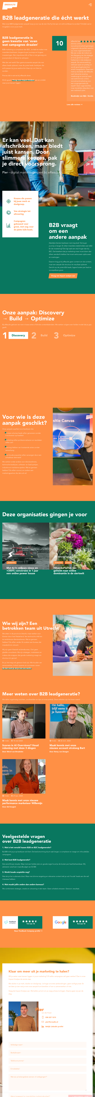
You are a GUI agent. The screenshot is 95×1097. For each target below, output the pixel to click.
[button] (90, 5)
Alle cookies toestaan (80, 1084)
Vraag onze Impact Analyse (23, 80)
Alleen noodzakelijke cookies (80, 1093)
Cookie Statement (46, 1089)
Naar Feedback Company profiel (28, 931)
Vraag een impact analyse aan (63, 276)
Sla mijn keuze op (80, 1089)
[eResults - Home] (10, 6)
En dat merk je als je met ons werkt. (17, 668)
